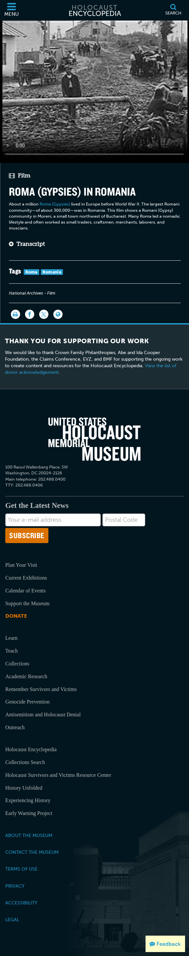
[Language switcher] (58, 314)
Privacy (14, 886)
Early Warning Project (28, 813)
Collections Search (25, 762)
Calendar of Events (25, 590)
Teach (11, 651)
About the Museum (28, 835)
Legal (12, 919)
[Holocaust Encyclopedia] (94, 10)
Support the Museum (27, 603)
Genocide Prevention (27, 702)
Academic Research (26, 676)
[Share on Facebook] (29, 314)
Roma (31, 272)
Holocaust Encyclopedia (31, 749)
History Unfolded (23, 788)
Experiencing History (27, 800)
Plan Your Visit (21, 565)
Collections (17, 663)
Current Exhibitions (26, 578)
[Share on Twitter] (43, 314)
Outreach (15, 727)
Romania (51, 272)
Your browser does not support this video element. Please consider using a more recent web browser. (94, 90)
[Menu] (11, 10)
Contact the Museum (32, 852)
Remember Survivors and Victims (41, 689)
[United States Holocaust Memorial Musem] (94, 439)
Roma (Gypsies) (55, 204)
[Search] (173, 10)
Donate (16, 616)
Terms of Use (21, 869)
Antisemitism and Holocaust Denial (43, 714)
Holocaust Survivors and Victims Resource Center (58, 775)
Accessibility (21, 903)
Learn (11, 638)
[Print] (15, 314)
